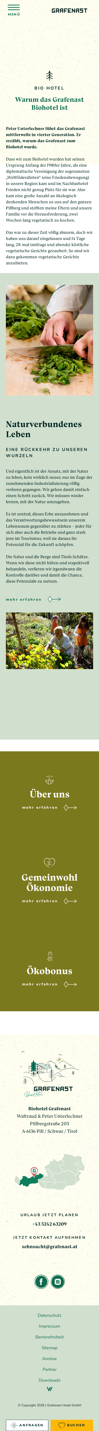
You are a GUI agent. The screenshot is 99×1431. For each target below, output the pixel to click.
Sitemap (50, 1348)
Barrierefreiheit (49, 1337)
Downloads (50, 1380)
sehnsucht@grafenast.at (49, 1246)
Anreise (49, 1358)
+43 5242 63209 (49, 1224)
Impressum (49, 1326)
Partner (50, 1369)
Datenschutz (49, 1315)
